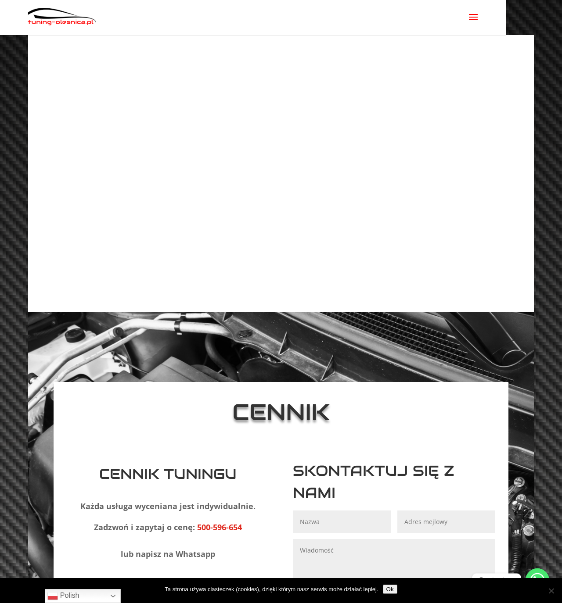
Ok (390, 589)
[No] (551, 590)
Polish (63, 596)
